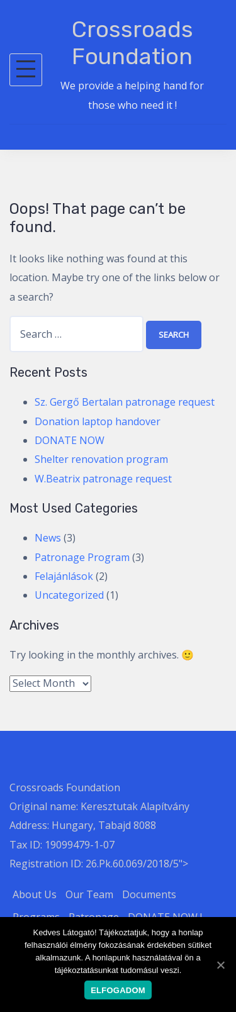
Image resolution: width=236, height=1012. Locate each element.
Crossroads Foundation (132, 43)
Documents (149, 894)
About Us (35, 894)
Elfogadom (118, 990)
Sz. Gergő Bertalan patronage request (125, 402)
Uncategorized (69, 595)
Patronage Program (82, 557)
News (48, 538)
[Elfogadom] (220, 965)
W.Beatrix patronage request (103, 479)
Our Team (89, 894)
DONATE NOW (69, 440)
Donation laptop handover (97, 421)
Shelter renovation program (101, 459)
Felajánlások (64, 576)
